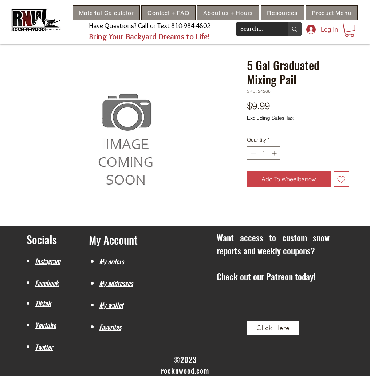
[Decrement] (252, 153)
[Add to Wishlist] (341, 179)
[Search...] (256, 29)
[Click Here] (273, 328)
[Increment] (274, 153)
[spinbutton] (263, 153)
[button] (282, 12)
